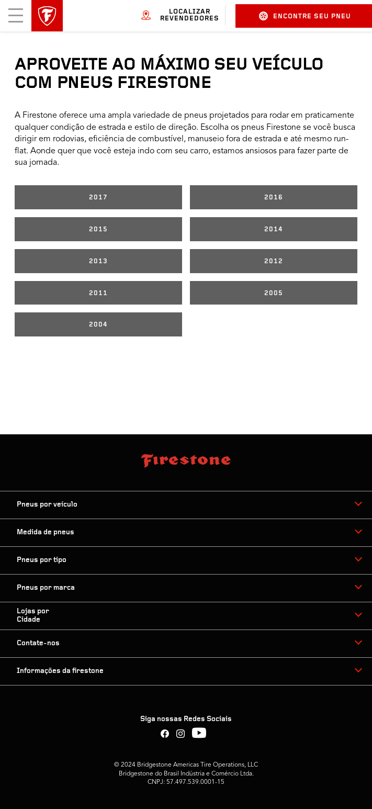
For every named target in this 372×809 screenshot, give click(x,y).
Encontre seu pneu (305, 16)
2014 (273, 229)
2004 (98, 324)
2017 (98, 197)
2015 (98, 229)
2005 (273, 293)
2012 (273, 261)
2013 (98, 261)
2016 (273, 197)
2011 (98, 293)
